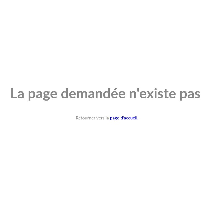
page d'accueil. (124, 117)
